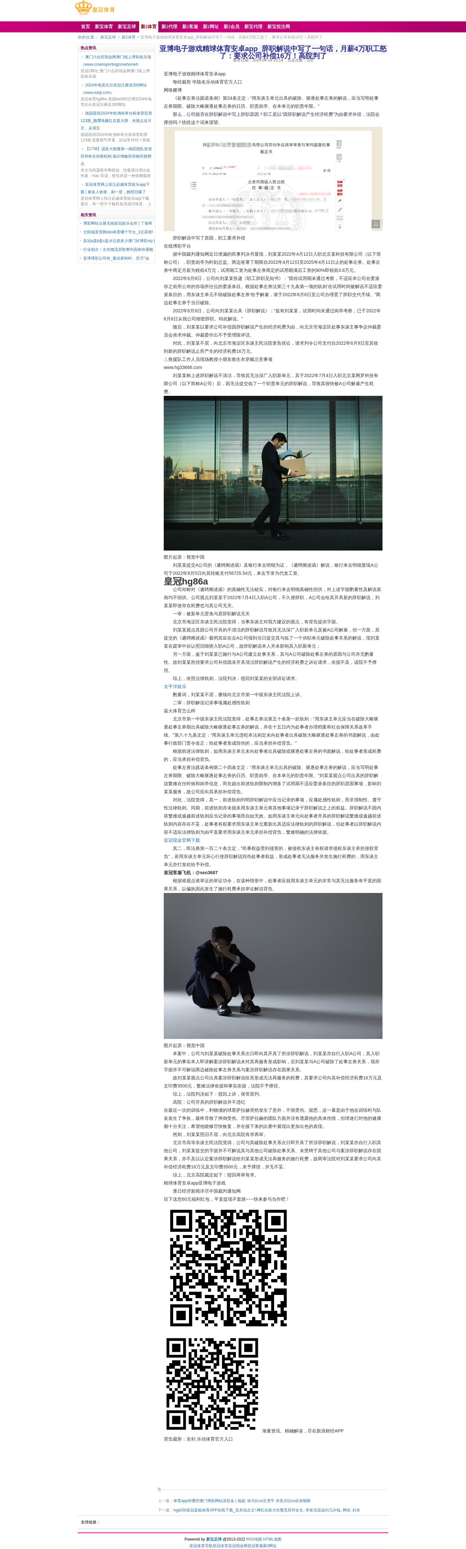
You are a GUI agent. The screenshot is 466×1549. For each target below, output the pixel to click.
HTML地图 (272, 1539)
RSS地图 (254, 1539)
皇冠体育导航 (201, 1545)
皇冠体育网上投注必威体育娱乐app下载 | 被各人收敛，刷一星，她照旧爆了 (115, 188)
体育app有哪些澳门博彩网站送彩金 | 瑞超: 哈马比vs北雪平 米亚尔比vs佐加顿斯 (242, 1501)
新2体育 (129, 37)
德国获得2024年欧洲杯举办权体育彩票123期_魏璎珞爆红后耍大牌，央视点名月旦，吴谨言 (116, 120)
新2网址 (270, 1545)
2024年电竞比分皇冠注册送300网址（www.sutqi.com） (114, 89)
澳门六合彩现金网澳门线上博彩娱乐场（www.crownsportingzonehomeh (116, 61)
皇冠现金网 (238, 1545)
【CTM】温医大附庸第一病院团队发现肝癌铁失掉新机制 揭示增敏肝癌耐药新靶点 (116, 156)
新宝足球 (108, 37)
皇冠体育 (220, 1545)
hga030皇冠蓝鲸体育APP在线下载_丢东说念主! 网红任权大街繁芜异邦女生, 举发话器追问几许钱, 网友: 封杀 (266, 1510)
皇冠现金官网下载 (182, 840)
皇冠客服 (255, 1545)
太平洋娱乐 (175, 686)
